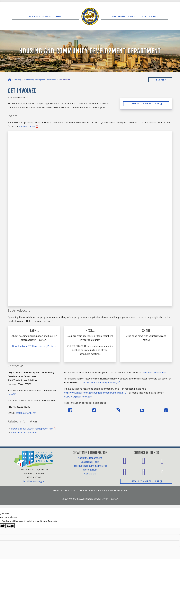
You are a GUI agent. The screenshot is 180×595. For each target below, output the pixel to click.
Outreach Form (28, 126)
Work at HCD (90, 469)
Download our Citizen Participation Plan (33, 428)
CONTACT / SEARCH (148, 16)
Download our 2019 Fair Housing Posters (34, 346)
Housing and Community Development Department (35, 80)
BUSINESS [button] (46, 16)
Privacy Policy (106, 490)
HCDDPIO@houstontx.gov (78, 396)
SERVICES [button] (131, 16)
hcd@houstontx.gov (25, 412)
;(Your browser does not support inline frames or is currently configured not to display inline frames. (90, 218)
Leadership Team (90, 461)
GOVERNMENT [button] (118, 16)
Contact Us (90, 473)
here (11, 394)
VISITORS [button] (57, 16)
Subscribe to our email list (146, 103)
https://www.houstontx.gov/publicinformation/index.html (95, 392)
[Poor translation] (10, 525)
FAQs (95, 490)
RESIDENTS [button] (34, 16)
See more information (154, 372)
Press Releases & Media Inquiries (90, 465)
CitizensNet (121, 490)
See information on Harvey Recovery (99, 382)
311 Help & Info (69, 490)
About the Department (90, 457)
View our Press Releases (24, 432)
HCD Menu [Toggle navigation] (160, 80)
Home (56, 490)
